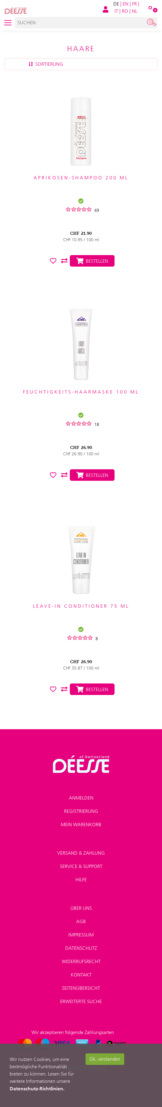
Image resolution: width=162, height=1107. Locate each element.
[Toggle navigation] (7, 22)
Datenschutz (81, 948)
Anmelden (81, 798)
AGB (81, 921)
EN (125, 4)
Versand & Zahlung (81, 853)
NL (134, 11)
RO (125, 11)
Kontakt (81, 975)
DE (116, 4)
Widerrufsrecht (81, 961)
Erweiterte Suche (81, 1001)
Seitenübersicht (81, 988)
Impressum (81, 935)
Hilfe (81, 880)
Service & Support (81, 866)
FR (134, 4)
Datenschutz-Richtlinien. (37, 1088)
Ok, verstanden (104, 1059)
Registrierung (81, 811)
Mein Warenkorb (81, 824)
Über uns (81, 908)
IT (116, 11)
